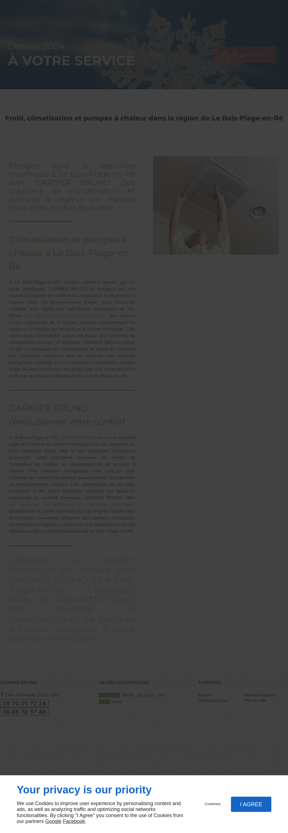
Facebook (74, 821)
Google (53, 821)
